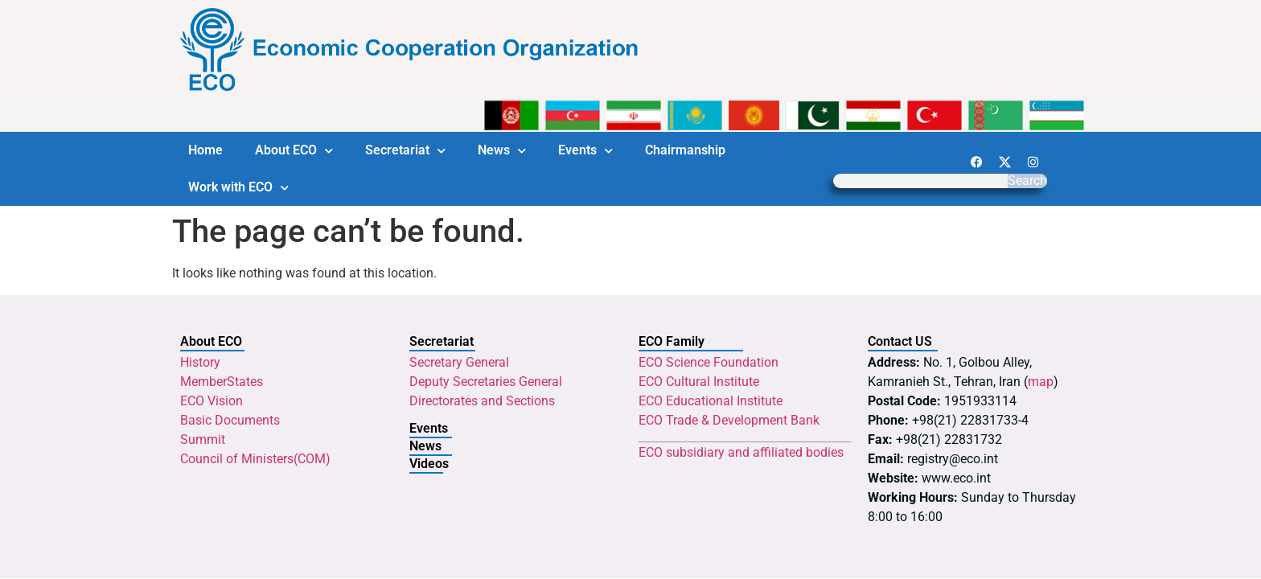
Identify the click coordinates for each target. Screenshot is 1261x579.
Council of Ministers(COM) (255, 458)
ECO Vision (211, 401)
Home (205, 150)
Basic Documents (230, 420)
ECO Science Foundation (708, 362)
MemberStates (221, 381)
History (200, 362)
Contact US (900, 341)
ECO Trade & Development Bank (729, 420)
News (502, 150)
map (1041, 381)
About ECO (294, 150)
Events (585, 150)
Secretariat (405, 150)
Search (1027, 181)
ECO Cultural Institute (699, 381)
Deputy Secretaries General (485, 381)
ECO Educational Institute (710, 401)
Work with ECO (238, 187)
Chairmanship (685, 150)
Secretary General (459, 362)
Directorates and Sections (482, 401)
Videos (429, 463)
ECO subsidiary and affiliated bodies (741, 452)
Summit (202, 439)
